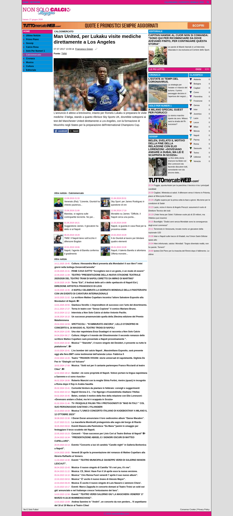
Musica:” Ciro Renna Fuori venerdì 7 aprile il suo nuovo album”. (105, 475)
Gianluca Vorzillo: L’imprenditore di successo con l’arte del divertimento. (109, 305)
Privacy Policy (203, 509)
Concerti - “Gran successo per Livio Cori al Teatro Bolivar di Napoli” (107, 433)
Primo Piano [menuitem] (31, 39)
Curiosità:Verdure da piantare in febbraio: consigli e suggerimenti (106, 388)
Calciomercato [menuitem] (32, 54)
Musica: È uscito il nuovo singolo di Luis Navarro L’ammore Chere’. (107, 483)
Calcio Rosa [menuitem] (31, 47)
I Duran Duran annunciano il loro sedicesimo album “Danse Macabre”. (108, 418)
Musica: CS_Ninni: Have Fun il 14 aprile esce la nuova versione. (105, 471)
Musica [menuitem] (28, 62)
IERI (207, 69)
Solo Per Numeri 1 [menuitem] (34, 51)
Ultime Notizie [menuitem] (31, 35)
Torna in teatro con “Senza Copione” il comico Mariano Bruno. (104, 309)
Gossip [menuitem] (28, 43)
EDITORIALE (155, 31)
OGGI (198, 69)
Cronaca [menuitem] (29, 58)
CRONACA (154, 75)
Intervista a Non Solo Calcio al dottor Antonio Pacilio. (99, 312)
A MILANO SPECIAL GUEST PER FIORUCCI (165, 111)
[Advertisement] (142, 13)
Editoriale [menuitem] (29, 70)
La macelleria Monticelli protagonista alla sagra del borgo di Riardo (106, 422)
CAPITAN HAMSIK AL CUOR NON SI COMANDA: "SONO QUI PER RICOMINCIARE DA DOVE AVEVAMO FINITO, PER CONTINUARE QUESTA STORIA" (178, 39)
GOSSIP (153, 136)
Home (26, 31)
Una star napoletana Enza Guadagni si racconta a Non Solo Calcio (106, 331)
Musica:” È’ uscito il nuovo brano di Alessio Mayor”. (99, 479)
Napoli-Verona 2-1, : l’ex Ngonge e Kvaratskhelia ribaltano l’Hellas (106, 392)
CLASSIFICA (196, 75)
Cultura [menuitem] (28, 66)
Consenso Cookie (188, 509)
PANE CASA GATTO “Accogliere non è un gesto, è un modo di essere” (108, 271)
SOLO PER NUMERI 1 (160, 106)
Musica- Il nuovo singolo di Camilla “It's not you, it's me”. (101, 467)
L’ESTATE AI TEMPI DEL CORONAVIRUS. (163, 80)
